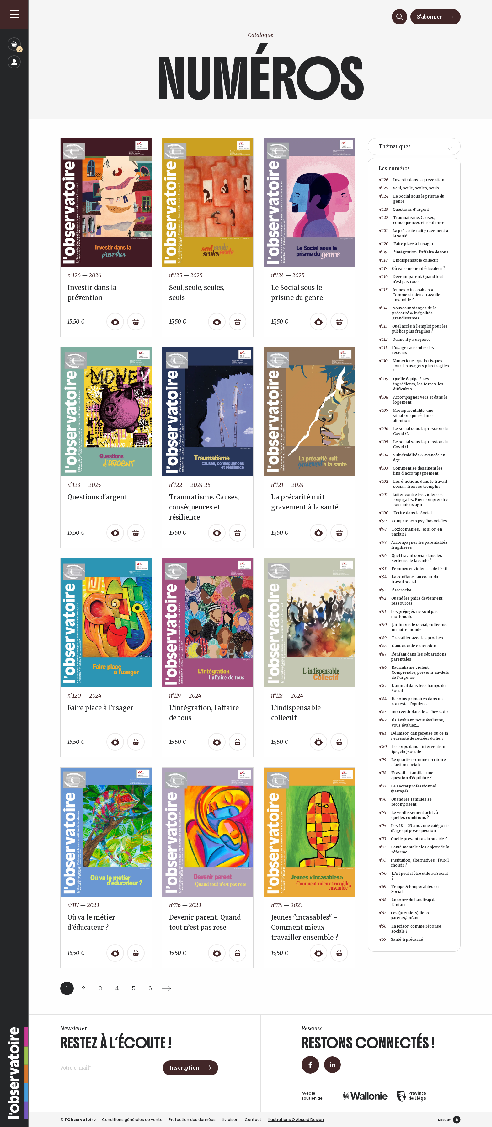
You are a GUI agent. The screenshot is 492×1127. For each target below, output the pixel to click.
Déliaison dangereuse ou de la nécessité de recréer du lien (413, 736)
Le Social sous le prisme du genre (411, 199)
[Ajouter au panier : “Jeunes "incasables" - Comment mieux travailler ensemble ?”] (339, 953)
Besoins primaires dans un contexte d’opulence (411, 701)
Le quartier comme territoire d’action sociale (412, 762)
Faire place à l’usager (406, 244)
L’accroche (395, 590)
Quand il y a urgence (404, 339)
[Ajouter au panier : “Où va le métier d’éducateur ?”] (136, 953)
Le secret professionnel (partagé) (407, 788)
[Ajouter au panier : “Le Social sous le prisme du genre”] (339, 321)
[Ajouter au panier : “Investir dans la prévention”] (136, 321)
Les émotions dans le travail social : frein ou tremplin (413, 484)
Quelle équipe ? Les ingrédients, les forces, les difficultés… (411, 384)
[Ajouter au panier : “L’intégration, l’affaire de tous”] (237, 742)
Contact (253, 1119)
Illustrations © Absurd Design (296, 1119)
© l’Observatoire (78, 1119)
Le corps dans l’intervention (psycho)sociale (412, 749)
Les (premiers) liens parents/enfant (404, 915)
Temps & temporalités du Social (409, 889)
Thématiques (395, 147)
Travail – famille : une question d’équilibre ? (406, 775)
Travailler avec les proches (411, 637)
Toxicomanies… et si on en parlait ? (410, 531)
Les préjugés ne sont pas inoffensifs (408, 614)
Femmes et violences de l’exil (413, 568)
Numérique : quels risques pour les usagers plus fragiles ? (414, 365)
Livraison (230, 1119)
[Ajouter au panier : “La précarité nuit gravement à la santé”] (339, 533)
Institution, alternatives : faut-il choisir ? (414, 863)
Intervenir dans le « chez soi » (414, 712)
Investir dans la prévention (411, 179)
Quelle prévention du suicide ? (413, 838)
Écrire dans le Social (405, 512)
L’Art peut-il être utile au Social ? (413, 876)
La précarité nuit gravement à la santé (413, 233)
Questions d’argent (404, 209)
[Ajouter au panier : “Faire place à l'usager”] (136, 742)
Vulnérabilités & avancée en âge (412, 457)
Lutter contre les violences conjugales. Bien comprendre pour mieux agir (413, 499)
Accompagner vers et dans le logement (413, 400)
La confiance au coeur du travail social (408, 579)
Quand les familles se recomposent (405, 802)
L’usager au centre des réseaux (406, 350)
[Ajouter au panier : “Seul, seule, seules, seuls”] (237, 321)
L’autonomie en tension (407, 646)
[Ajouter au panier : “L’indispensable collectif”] (339, 742)
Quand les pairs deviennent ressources (410, 601)
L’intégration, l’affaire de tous (413, 252)
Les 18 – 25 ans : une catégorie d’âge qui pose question (414, 828)
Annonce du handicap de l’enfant (407, 902)
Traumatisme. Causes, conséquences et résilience (411, 220)
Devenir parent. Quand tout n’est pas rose (411, 279)
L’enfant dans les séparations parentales (413, 657)
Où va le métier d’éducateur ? (412, 268)
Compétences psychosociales (413, 521)
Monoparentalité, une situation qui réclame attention (406, 415)
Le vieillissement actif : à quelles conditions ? (408, 815)
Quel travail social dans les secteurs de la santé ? (410, 558)
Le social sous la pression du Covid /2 (413, 431)
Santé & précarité (401, 939)
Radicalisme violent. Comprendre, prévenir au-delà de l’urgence (414, 672)
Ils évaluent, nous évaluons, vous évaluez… (411, 722)
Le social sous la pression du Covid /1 (413, 444)
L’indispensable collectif (408, 260)
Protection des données (192, 1119)
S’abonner (429, 17)
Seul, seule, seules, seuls (409, 188)
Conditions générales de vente (132, 1119)
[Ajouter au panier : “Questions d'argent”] (136, 533)
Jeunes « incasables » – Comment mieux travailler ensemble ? (410, 294)
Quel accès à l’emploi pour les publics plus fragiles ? (413, 329)
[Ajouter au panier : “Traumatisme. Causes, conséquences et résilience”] (237, 533)
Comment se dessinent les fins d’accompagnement (411, 471)
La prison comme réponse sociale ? (410, 929)
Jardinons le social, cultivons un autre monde (413, 627)
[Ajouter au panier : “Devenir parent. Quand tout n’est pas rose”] (237, 953)
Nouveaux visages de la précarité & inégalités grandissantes (407, 313)
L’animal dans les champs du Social (412, 688)
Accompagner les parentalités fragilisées (413, 545)
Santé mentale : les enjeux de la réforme (414, 849)
